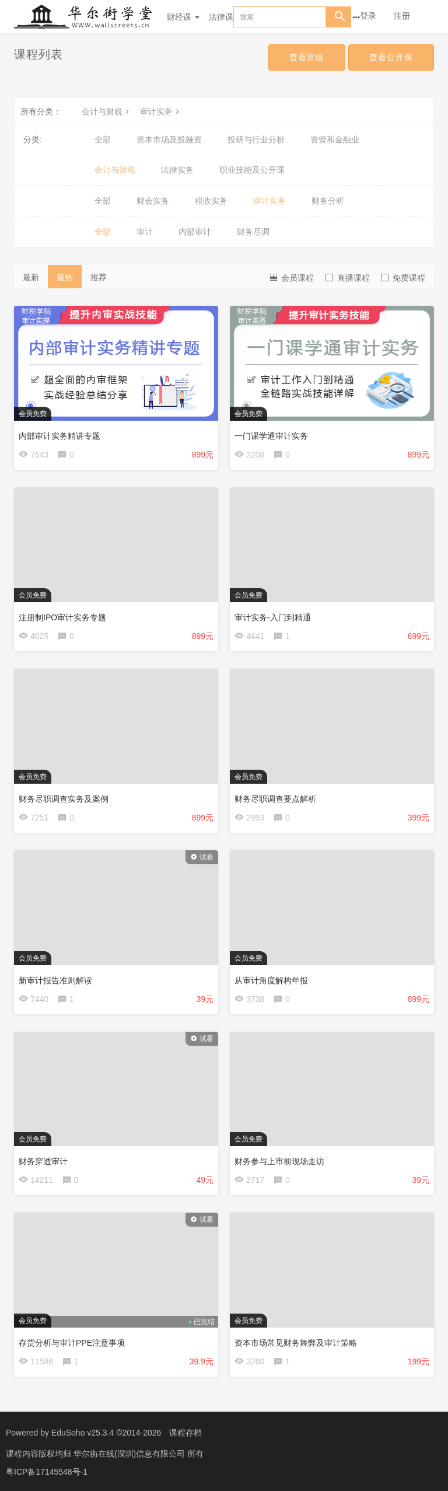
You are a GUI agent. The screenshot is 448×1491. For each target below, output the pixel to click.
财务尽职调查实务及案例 (63, 799)
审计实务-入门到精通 (273, 617)
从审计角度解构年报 (271, 980)
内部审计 (194, 231)
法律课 (221, 17)
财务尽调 (253, 231)
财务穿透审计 (43, 1161)
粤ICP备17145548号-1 (47, 1470)
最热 (65, 277)
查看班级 (306, 57)
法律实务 (177, 169)
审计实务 (161, 111)
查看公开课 (391, 57)
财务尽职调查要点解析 (275, 799)
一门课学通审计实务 (271, 436)
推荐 (98, 277)
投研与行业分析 (256, 139)
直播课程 (348, 277)
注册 (402, 15)
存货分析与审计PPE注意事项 (72, 1342)
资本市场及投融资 (169, 139)
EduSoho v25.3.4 (82, 1432)
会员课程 (291, 276)
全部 (102, 139)
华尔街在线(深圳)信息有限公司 (130, 1453)
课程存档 (185, 1432)
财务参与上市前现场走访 (279, 1161)
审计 (144, 231)
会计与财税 (107, 111)
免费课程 (403, 277)
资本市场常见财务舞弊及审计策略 (296, 1342)
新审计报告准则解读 (55, 980)
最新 (31, 277)
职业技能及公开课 (252, 169)
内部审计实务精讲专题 (59, 436)
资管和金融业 (334, 139)
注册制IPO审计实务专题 (62, 617)
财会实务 (152, 200)
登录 (368, 15)
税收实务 (211, 200)
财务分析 (328, 200)
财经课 (183, 17)
